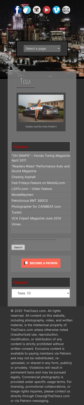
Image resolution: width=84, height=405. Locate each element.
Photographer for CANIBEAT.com (36, 206)
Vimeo (16, 224)
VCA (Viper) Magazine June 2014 (36, 218)
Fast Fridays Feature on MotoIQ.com (38, 183)
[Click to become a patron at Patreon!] (40, 269)
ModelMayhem (22, 195)
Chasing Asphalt (24, 177)
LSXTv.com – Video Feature (32, 189)
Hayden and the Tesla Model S (41, 126)
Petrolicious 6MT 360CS (30, 200)
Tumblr (17, 212)
